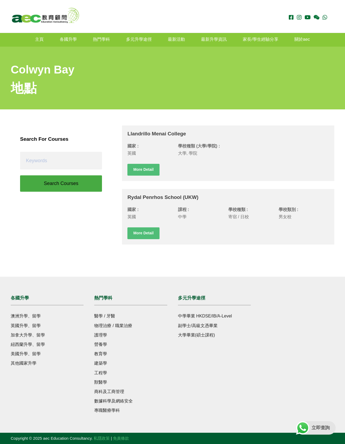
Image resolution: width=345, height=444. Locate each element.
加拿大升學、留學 (28, 335)
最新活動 (176, 39)
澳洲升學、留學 (26, 316)
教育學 (100, 354)
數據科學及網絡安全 (113, 401)
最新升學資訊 (214, 39)
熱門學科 (101, 39)
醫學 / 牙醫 (104, 316)
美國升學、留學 (26, 354)
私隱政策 (102, 438)
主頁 (39, 39)
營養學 (100, 344)
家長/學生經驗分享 (260, 39)
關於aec (302, 39)
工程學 (100, 373)
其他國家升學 (23, 363)
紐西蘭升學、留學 (28, 344)
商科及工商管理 (109, 391)
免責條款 (121, 438)
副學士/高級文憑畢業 (198, 325)
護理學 (100, 335)
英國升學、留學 (26, 325)
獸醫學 (100, 382)
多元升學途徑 (139, 39)
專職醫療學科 (107, 410)
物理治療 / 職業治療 (113, 325)
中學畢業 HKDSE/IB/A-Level (205, 316)
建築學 (100, 363)
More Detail (143, 169)
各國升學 (68, 39)
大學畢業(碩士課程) (196, 335)
